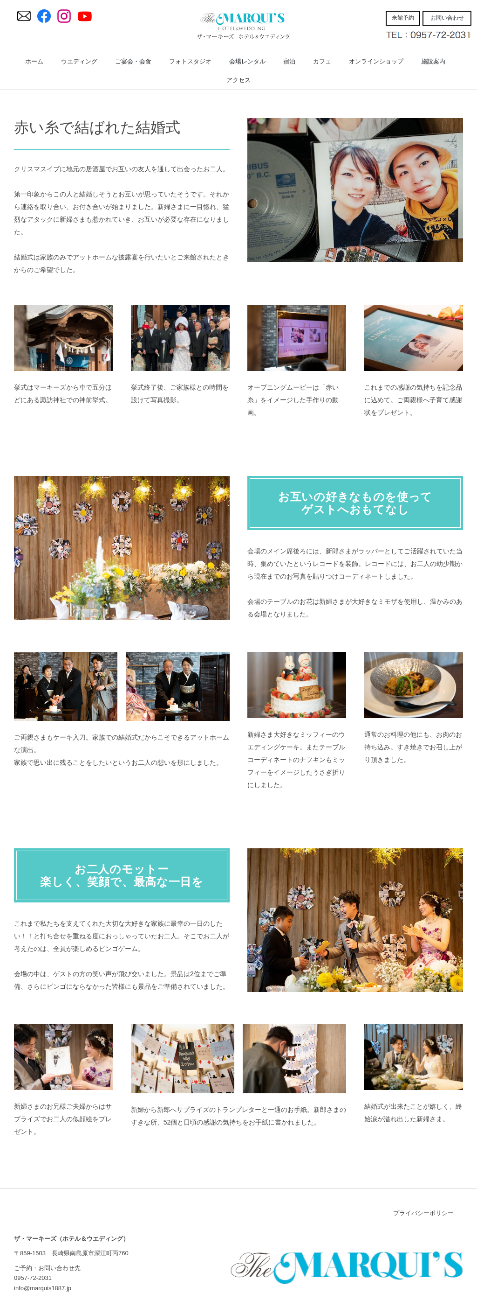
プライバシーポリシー (423, 1212)
